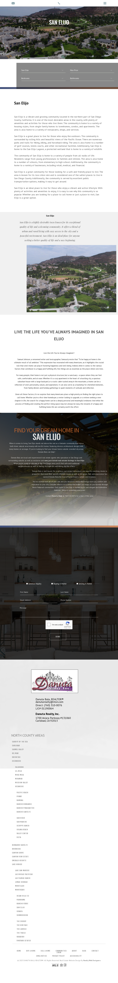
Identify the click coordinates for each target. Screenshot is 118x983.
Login (59, 952)
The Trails (21, 933)
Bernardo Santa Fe (20, 845)
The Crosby (21, 921)
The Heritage (22, 925)
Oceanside (19, 786)
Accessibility (76, 956)
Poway (19, 796)
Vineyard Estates (24, 941)
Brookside (16, 849)
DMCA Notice (41, 956)
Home (19, 951)
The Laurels (22, 929)
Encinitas (16, 757)
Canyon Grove (18, 853)
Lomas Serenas (21, 882)
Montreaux (20, 890)
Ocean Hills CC (23, 896)
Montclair (19, 886)
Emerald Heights (19, 860)
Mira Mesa (19, 775)
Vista (19, 837)
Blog (84, 951)
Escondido (16, 761)
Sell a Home (45, 951)
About (74, 951)
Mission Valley (21, 783)
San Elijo (21, 907)
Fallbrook (19, 767)
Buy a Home (30, 951)
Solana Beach (22, 830)
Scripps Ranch (23, 826)
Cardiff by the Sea (20, 742)
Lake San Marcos (22, 870)
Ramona (20, 800)
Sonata (20, 911)
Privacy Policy (58, 956)
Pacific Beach (22, 793)
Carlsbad (16, 746)
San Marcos (22, 822)
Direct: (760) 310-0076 (49, 705)
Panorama (21, 900)
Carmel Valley (18, 749)
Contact (95, 951)
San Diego (21, 818)
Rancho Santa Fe (24, 812)
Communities (61, 951)
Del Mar (15, 753)
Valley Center (22, 833)
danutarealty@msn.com (49, 702)
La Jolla (18, 771)
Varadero (20, 937)
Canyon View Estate (20, 857)
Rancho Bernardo (24, 804)
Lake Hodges (17, 864)
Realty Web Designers (92, 960)
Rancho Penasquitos (25, 808)
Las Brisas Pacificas (24, 874)
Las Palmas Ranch (22, 878)
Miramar (19, 779)
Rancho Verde (22, 904)
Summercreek (22, 915)
